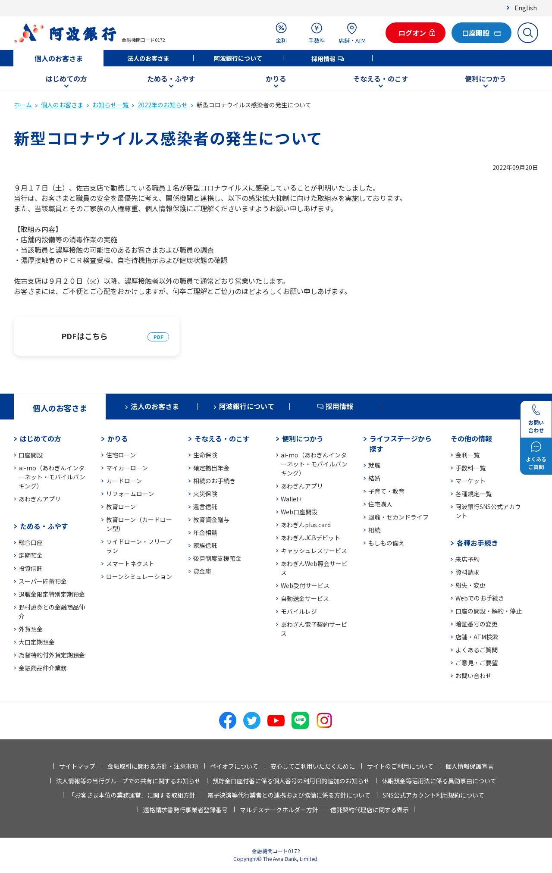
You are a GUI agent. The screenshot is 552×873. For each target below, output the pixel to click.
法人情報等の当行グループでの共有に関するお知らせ (128, 780)
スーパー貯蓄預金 (43, 581)
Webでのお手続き (479, 598)
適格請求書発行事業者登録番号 (185, 809)
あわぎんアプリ (40, 498)
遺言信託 (205, 506)
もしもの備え (386, 542)
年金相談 (205, 532)
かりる (276, 78)
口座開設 (31, 455)
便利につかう (485, 78)
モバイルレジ (299, 611)
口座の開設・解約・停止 (488, 611)
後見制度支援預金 (217, 558)
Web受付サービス (305, 585)
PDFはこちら (84, 335)
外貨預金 (31, 629)
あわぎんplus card (306, 524)
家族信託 (205, 545)
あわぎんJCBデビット (310, 537)
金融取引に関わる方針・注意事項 (152, 766)
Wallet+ (291, 498)
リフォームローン (130, 493)
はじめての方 (66, 78)
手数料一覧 (470, 467)
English (525, 7)
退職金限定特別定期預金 (52, 594)
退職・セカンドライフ (398, 517)
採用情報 (323, 58)
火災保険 (205, 493)
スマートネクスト (130, 563)
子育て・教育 (386, 491)
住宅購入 (380, 504)
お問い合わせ (473, 675)
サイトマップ (77, 766)
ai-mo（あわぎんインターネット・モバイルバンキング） (52, 476)
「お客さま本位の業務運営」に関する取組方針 (132, 795)
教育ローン (121, 506)
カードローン (124, 480)
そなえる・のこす (380, 78)
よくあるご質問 (476, 649)
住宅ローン (121, 455)
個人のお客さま (58, 58)
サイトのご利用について (400, 766)
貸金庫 (202, 571)
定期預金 (31, 555)
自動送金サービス (305, 598)
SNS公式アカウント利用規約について (433, 795)
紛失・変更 (470, 585)
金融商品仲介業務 (43, 667)
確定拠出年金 (211, 467)
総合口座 (31, 542)
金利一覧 (467, 455)
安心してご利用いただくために (312, 766)
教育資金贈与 (211, 519)
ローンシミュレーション (139, 576)
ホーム (23, 104)
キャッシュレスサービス (314, 550)
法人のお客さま (148, 58)
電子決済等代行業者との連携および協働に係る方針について (288, 795)
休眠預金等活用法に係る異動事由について (439, 780)
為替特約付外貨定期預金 (52, 655)
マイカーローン (127, 467)
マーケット (470, 480)
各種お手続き (477, 543)
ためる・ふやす (171, 78)
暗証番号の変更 (476, 624)
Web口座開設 (299, 511)
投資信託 (31, 568)
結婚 (374, 478)
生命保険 (205, 455)
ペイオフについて (234, 766)
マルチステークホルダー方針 (279, 809)
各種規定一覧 (473, 493)
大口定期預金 (37, 642)
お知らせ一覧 (110, 104)
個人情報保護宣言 (469, 766)
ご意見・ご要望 (476, 662)
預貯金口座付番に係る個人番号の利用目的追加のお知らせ (291, 780)
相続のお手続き (214, 480)
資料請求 (467, 572)
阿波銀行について (238, 58)
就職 (374, 465)
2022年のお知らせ (163, 104)
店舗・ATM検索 (476, 636)
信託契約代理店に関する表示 (369, 809)
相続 (374, 530)
